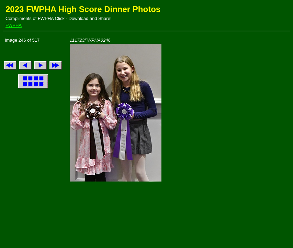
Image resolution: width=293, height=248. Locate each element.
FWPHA (13, 25)
